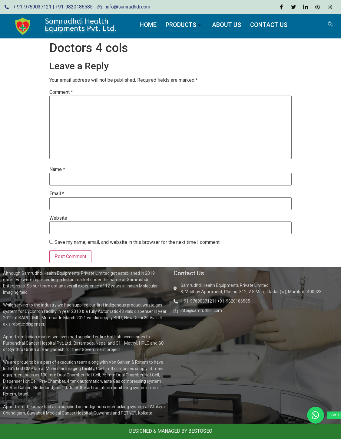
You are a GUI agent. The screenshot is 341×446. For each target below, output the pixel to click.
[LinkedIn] (305, 6)
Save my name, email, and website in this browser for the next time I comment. (137, 242)
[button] (315, 415)
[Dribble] (317, 6)
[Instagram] (329, 6)
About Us (226, 24)
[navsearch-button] (330, 25)
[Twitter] (293, 6)
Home (148, 24)
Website (58, 218)
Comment (61, 92)
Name (57, 169)
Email (56, 193)
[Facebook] (281, 6)
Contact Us (268, 24)
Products (184, 24)
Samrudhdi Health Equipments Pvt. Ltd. (81, 25)
